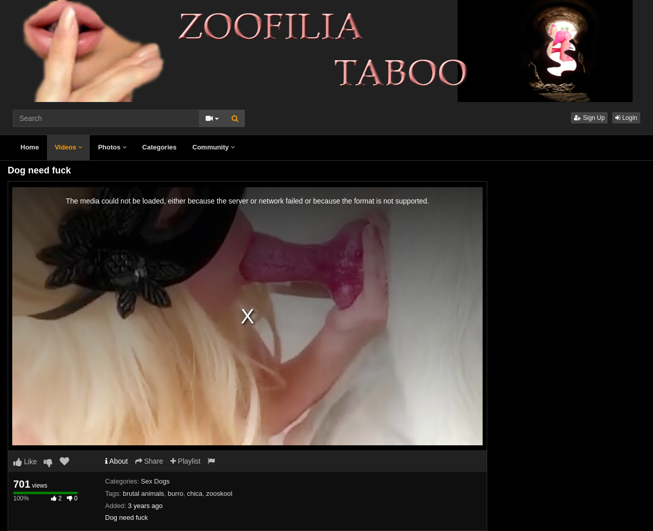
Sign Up (589, 117)
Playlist (185, 461)
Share (149, 461)
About (116, 461)
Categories (159, 147)
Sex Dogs (155, 481)
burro (175, 493)
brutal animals (143, 493)
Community (213, 147)
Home (29, 147)
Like (25, 462)
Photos (112, 147)
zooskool (219, 493)
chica (194, 493)
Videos (68, 147)
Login (626, 117)
